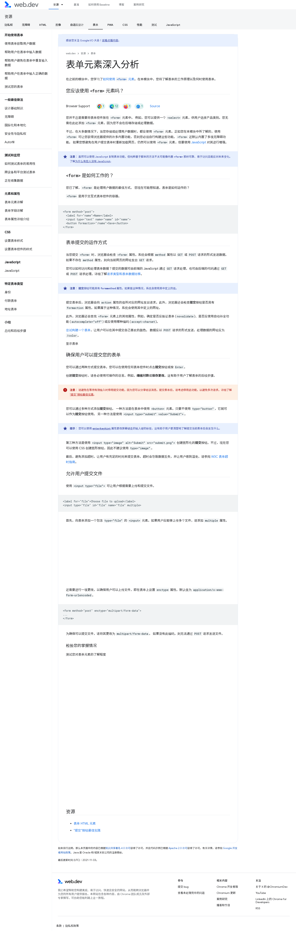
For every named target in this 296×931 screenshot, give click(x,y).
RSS (258, 908)
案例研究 (138, 4)
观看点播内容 (110, 40)
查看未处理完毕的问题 (191, 893)
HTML (42, 25)
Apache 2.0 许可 (178, 848)
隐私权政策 (72, 925)
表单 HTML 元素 (85, 823)
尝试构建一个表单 (78, 330)
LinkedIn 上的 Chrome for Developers (271, 900)
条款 (59, 925)
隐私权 (9, 25)
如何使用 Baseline (99, 4)
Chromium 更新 (226, 893)
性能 (139, 25)
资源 (8, 16)
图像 (58, 25)
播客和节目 (223, 905)
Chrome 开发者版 (227, 886)
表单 (93, 53)
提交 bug (183, 886)
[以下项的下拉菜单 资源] (64, 4)
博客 (121, 4)
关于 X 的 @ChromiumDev (272, 886)
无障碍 (26, 25)
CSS (125, 25)
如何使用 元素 (118, 79)
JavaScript (173, 25)
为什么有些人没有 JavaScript (92, 161)
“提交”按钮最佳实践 (81, 394)
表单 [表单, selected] (95, 25)
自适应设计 (77, 25)
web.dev (71, 53)
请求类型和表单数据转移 (124, 274)
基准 (76, 4)
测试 (154, 25)
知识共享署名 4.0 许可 (118, 848)
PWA (110, 25)
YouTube (261, 893)
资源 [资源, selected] (56, 4)
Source (155, 106)
